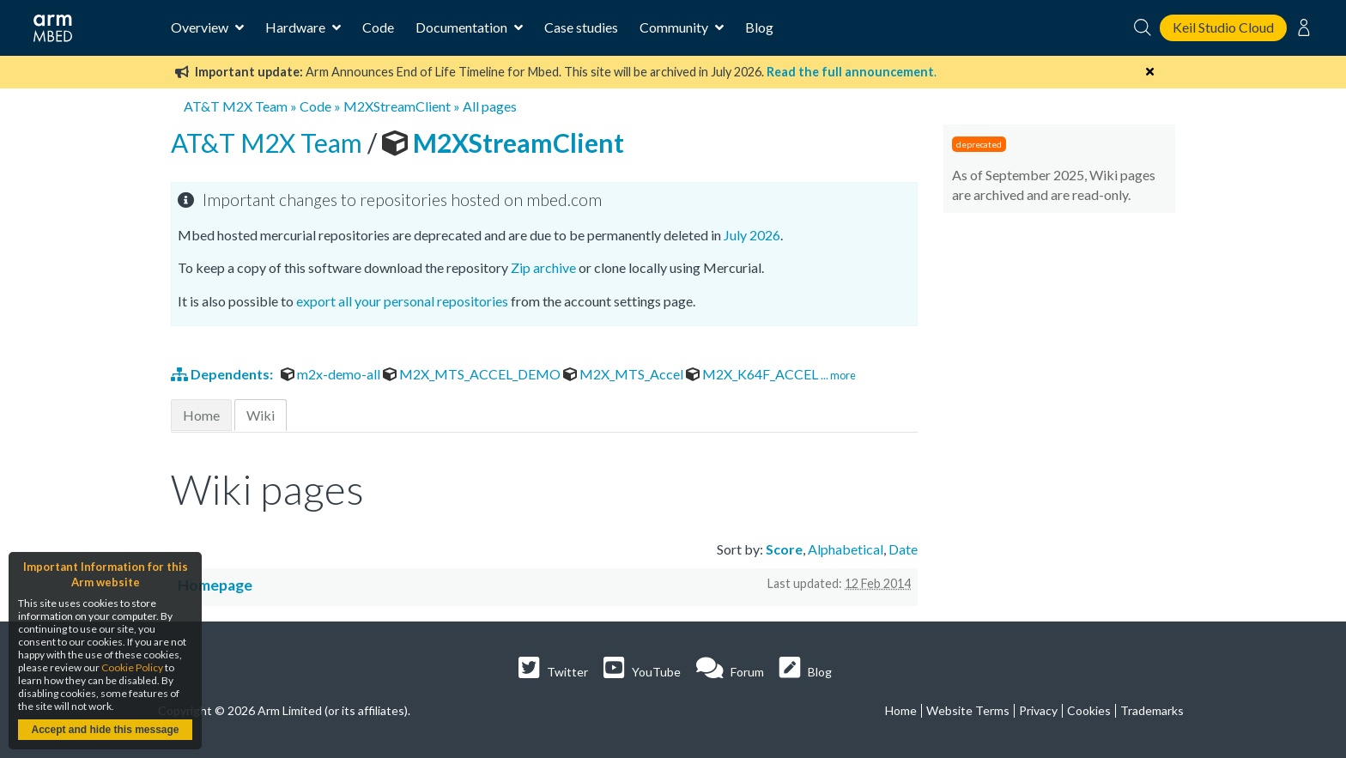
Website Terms (968, 710)
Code (378, 27)
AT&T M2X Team (236, 106)
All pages (490, 106)
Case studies (581, 27)
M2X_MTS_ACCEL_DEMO (473, 374)
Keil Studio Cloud (1223, 27)
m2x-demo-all (332, 374)
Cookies (1089, 710)
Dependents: (223, 374)
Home (201, 415)
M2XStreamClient (397, 106)
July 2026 (752, 235)
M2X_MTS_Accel (624, 374)
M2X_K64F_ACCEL (753, 374)
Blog (759, 27)
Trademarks (1152, 710)
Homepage (215, 585)
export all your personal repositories (402, 301)
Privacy (1038, 710)
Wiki (260, 415)
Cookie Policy (132, 667)
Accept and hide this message (105, 730)
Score (784, 549)
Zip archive (543, 267)
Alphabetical (845, 549)
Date (903, 549)
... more (838, 375)
